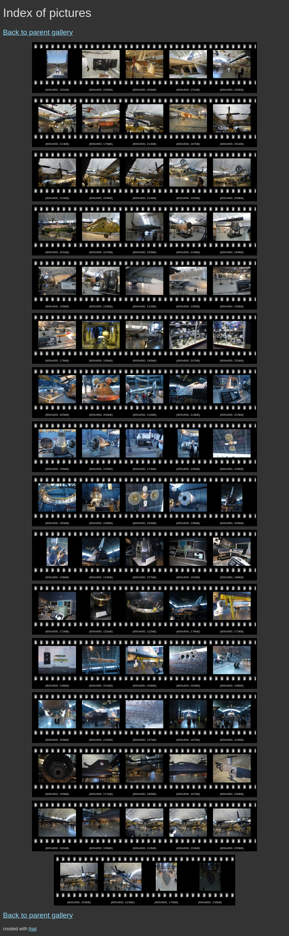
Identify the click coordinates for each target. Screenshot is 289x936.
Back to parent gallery (38, 32)
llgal (33, 928)
